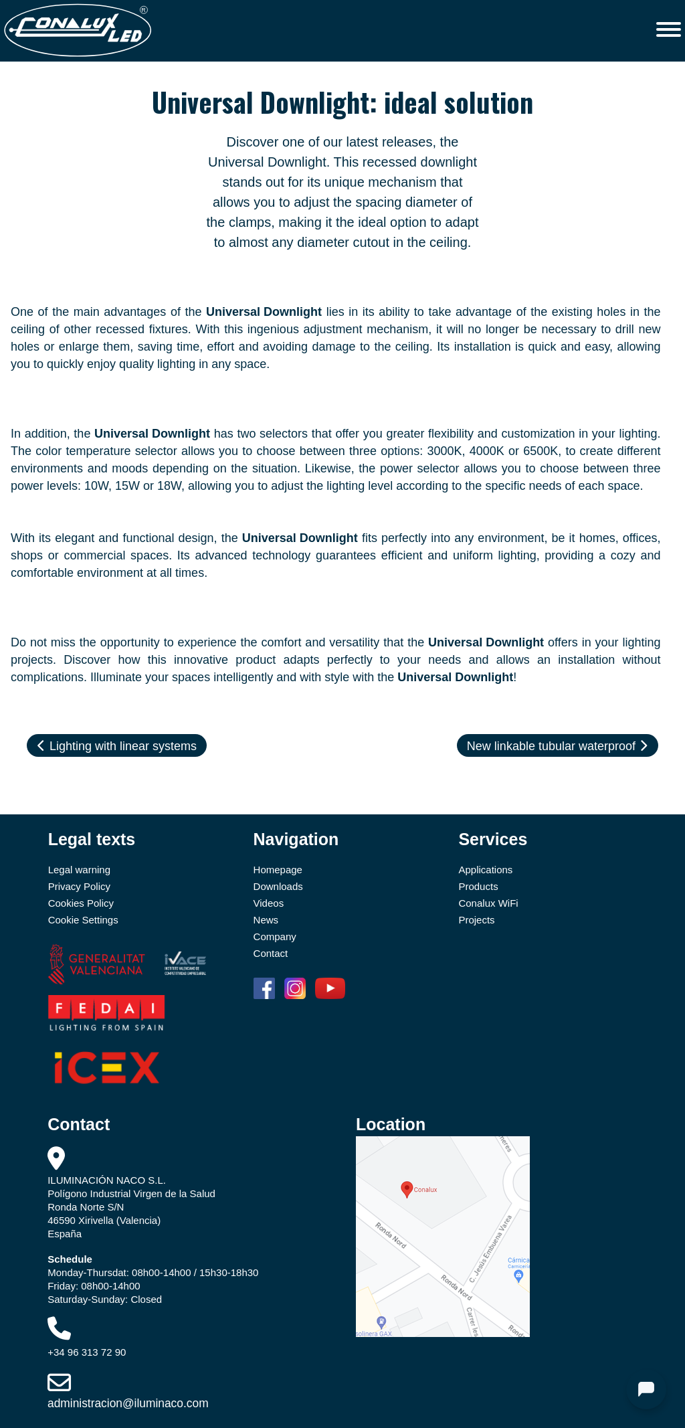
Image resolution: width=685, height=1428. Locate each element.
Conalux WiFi (488, 903)
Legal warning (79, 869)
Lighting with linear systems (117, 746)
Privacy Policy (79, 886)
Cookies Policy (81, 903)
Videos (269, 903)
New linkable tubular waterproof (557, 746)
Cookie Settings (83, 919)
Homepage (278, 869)
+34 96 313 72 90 (86, 1352)
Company (275, 936)
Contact (271, 953)
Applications (485, 869)
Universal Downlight (264, 312)
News (266, 919)
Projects (476, 919)
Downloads (278, 886)
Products (478, 886)
